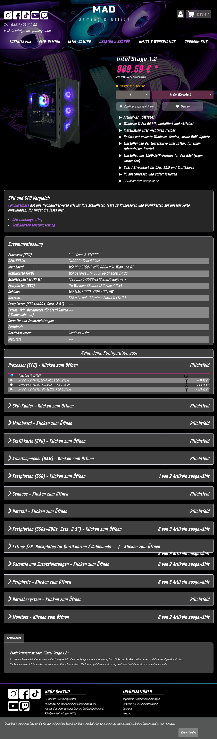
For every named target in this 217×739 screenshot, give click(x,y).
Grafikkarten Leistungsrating (33, 225)
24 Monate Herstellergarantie (60, 699)
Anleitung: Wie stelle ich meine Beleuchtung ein (70, 704)
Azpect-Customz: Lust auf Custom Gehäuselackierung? (74, 709)
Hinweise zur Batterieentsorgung (140, 704)
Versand (127, 714)
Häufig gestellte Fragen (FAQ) (60, 714)
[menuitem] (180, 14)
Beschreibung (14, 638)
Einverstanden (188, 733)
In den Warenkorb (190, 94)
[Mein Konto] (180, 14)
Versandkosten (139, 77)
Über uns (127, 709)
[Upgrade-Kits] (195, 42)
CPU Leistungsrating (27, 220)
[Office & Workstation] (157, 42)
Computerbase (18, 205)
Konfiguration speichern (136, 106)
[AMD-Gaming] (49, 42)
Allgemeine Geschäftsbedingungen (141, 699)
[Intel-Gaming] (79, 42)
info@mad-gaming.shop (33, 31)
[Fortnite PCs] (20, 42)
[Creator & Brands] (114, 42)
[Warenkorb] (198, 14)
